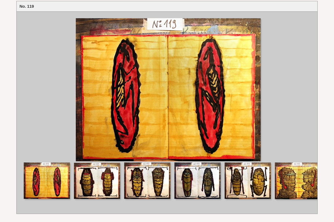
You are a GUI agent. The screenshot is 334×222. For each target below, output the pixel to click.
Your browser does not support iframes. (167, 86)
